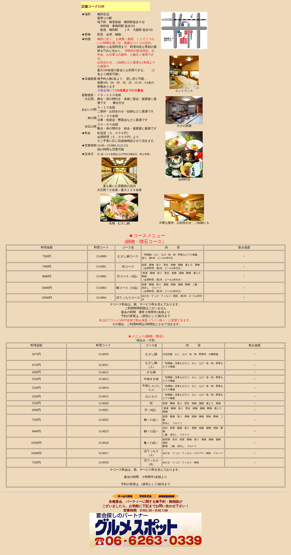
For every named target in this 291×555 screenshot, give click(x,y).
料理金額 (47, 247)
